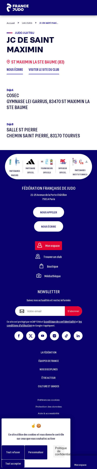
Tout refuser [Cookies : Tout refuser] (13, 452)
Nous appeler (48, 212)
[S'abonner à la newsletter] (73, 311)
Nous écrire (48, 226)
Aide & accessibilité (48, 413)
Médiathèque (48, 275)
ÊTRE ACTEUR (48, 377)
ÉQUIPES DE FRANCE (48, 360)
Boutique (48, 266)
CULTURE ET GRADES (48, 386)
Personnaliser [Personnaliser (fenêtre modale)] (35, 452)
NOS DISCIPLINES (49, 369)
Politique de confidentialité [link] (59, 451)
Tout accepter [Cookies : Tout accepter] (13, 463)
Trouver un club (48, 256)
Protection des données (49, 406)
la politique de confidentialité (60, 321)
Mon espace (80, 462)
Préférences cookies (48, 400)
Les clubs (27, 23)
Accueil (11, 23)
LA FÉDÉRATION (48, 352)
